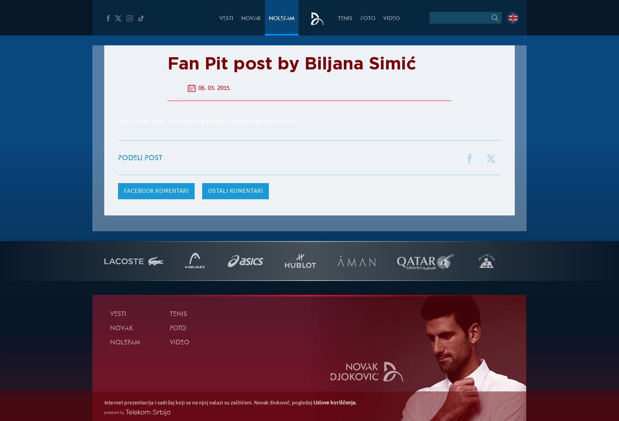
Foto (367, 19)
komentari (156, 191)
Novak (251, 19)
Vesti (226, 19)
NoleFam (281, 19)
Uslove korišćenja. (334, 402)
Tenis (345, 19)
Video (391, 19)
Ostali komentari (235, 191)
